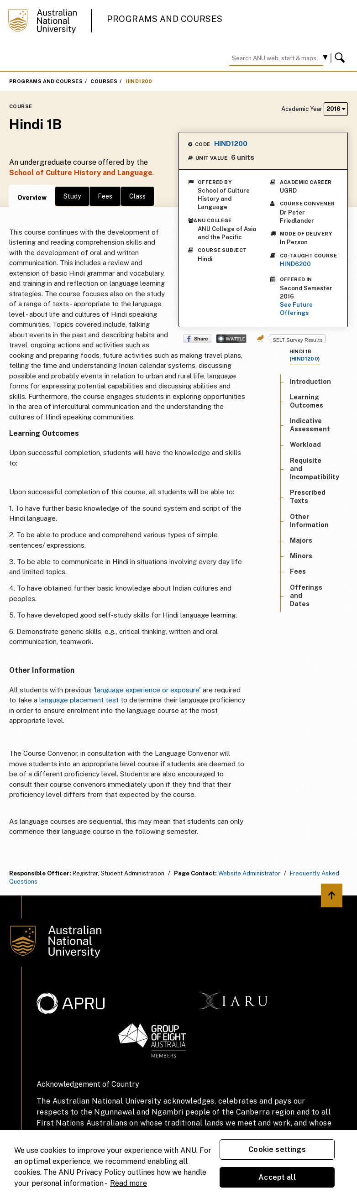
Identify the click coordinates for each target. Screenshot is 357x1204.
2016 (335, 108)
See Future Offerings (296, 308)
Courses (103, 81)
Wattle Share (231, 338)
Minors (301, 556)
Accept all (277, 1177)
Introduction (310, 381)
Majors (301, 540)
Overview (32, 197)
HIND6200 (295, 264)
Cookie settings (276, 1149)
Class (137, 196)
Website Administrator (249, 873)
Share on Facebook (197, 338)
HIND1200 (139, 81)
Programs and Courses (165, 19)
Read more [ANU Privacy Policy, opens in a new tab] (128, 1183)
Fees (105, 196)
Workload (305, 444)
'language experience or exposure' (147, 690)
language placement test (79, 700)
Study (72, 196)
